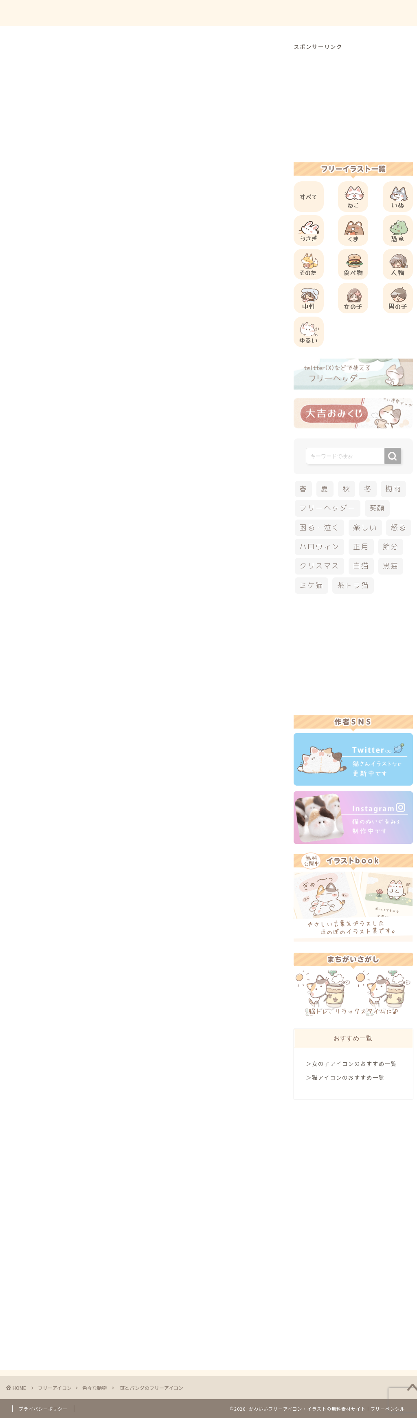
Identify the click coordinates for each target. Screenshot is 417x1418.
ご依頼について (380, 13)
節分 (391, 547)
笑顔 (377, 508)
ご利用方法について (277, 13)
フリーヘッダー (327, 508)
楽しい (365, 527)
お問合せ (332, 13)
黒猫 (391, 566)
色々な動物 (48, 58)
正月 (361, 547)
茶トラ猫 (353, 585)
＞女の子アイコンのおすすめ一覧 (351, 1063)
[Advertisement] (181, 332)
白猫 (361, 566)
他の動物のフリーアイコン (102, 499)
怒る (399, 527)
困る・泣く (319, 527)
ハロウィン (319, 547)
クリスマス (319, 566)
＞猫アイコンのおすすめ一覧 (345, 1077)
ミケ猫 (311, 585)
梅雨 (393, 489)
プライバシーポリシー (43, 1408)
